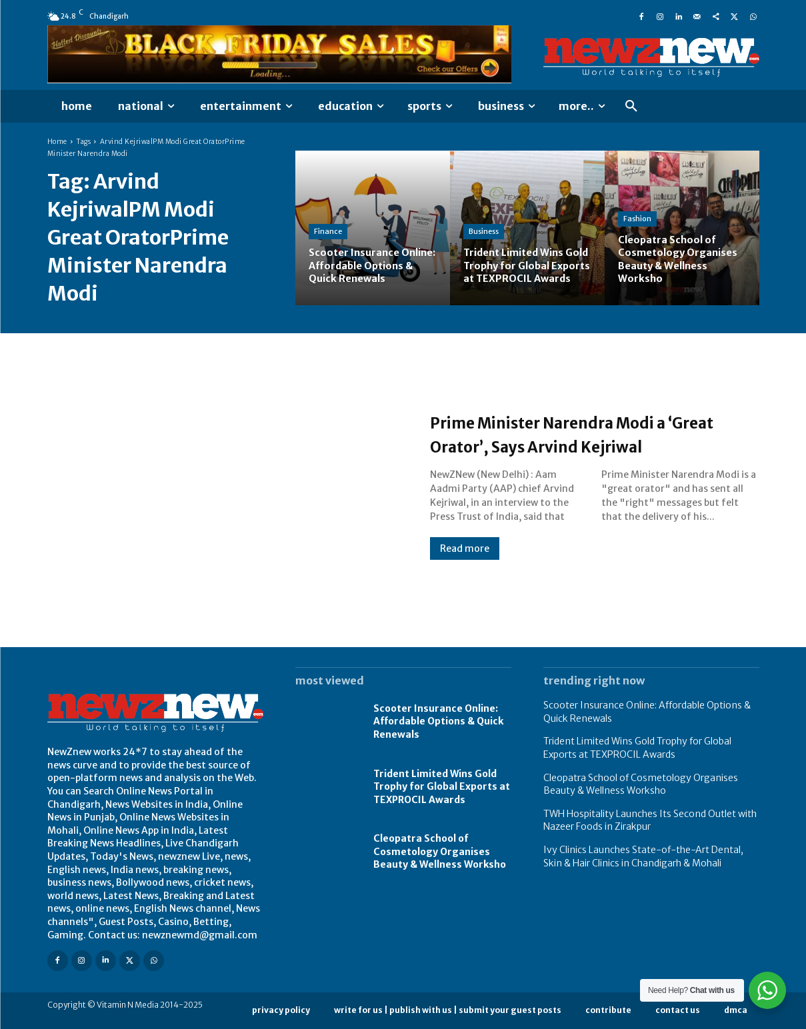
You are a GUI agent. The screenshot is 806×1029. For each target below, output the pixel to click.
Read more (464, 560)
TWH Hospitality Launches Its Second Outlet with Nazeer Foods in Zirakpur (650, 820)
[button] (631, 106)
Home (57, 141)
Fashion (637, 218)
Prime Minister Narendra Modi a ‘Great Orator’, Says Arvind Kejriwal (585, 433)
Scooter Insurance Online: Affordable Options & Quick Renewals (438, 721)
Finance (328, 218)
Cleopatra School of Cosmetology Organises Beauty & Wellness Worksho (439, 851)
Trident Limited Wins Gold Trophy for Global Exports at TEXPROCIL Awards (441, 787)
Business (484, 218)
